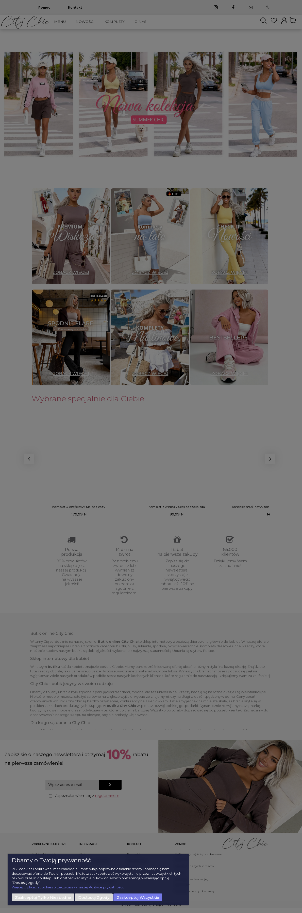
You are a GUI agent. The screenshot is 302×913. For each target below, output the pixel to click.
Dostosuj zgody (93, 897)
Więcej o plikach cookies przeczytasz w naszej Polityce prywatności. (68, 887)
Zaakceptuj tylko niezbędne (43, 897)
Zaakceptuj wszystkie (138, 897)
